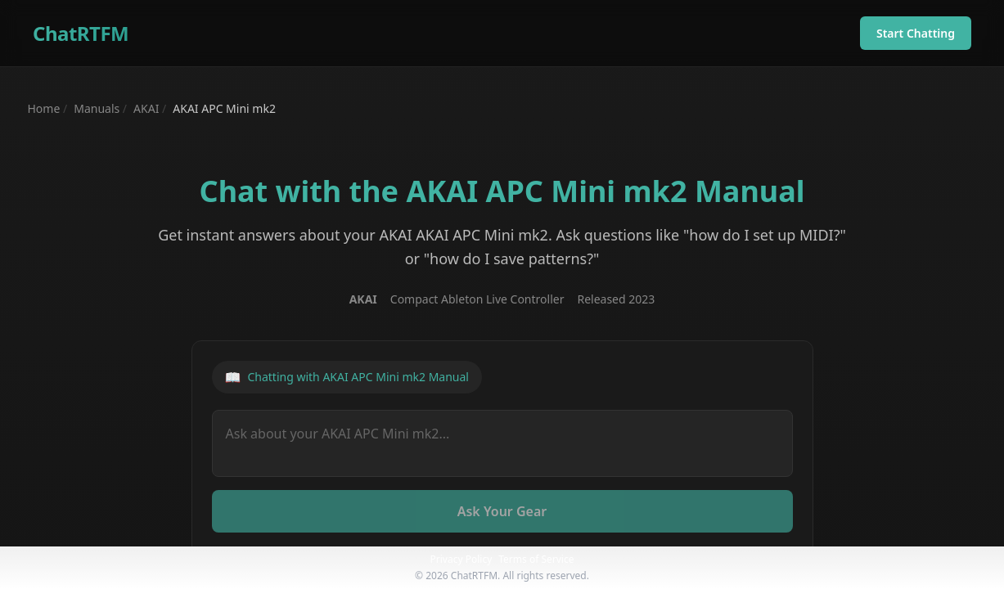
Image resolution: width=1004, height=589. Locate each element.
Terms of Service (536, 559)
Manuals (96, 108)
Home (44, 108)
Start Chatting (915, 33)
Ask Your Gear (502, 511)
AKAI (146, 108)
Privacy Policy (461, 559)
